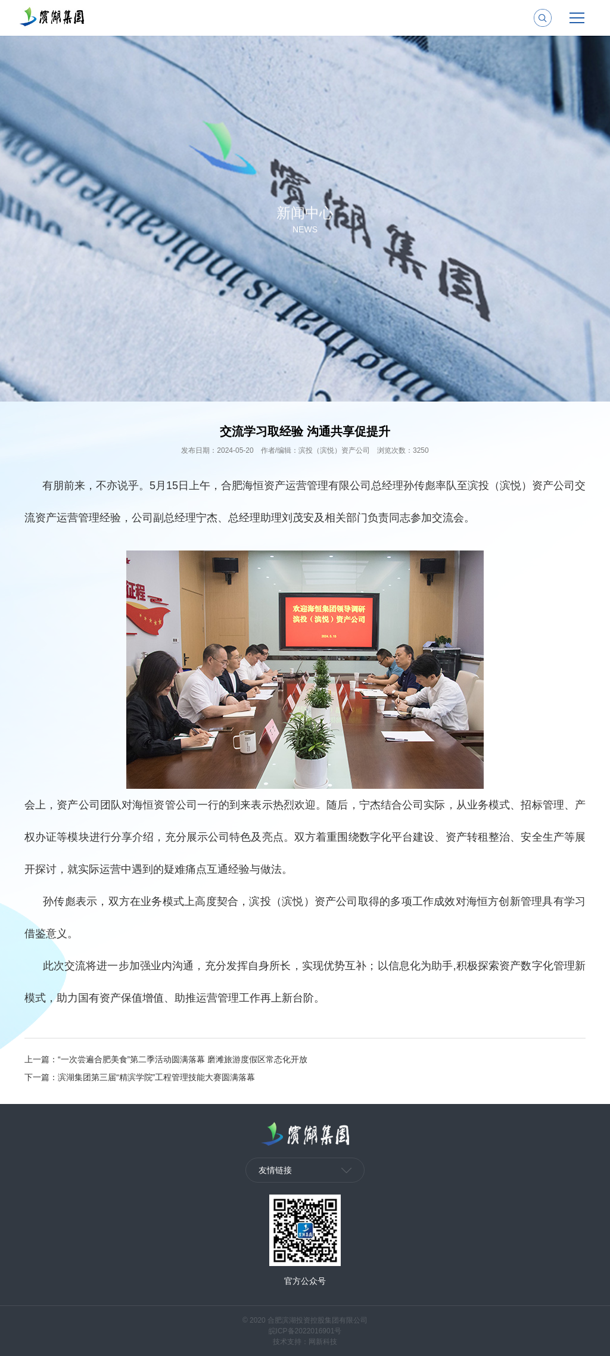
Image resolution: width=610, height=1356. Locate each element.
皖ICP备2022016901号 (305, 1331)
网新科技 (323, 1342)
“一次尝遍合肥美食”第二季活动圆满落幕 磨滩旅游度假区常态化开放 (182, 1059)
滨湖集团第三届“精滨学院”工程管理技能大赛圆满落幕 (156, 1077)
